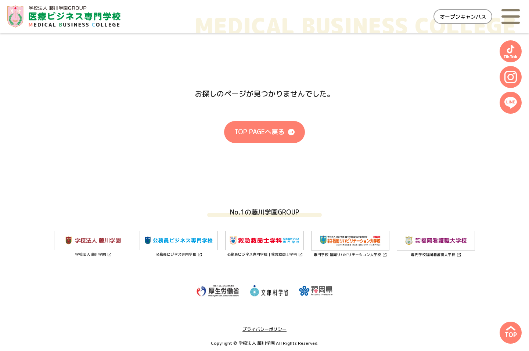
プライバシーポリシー (264, 329)
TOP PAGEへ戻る (259, 131)
